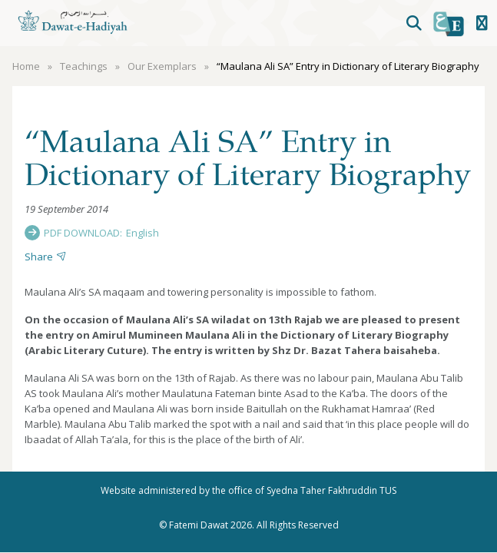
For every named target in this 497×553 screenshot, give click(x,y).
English (142, 233)
